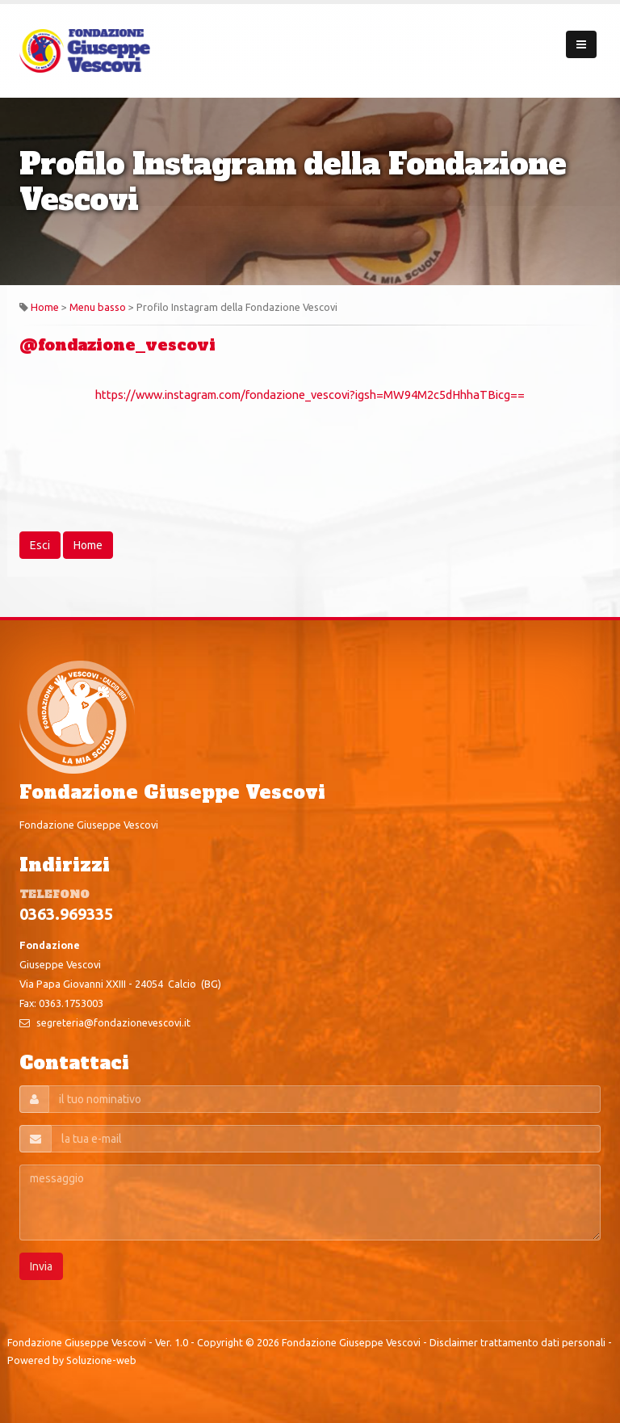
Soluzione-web (101, 1360)
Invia (41, 1266)
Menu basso (97, 307)
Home (45, 307)
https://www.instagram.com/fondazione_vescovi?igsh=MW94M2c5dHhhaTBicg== (310, 394)
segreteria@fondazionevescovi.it (113, 1022)
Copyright (220, 1342)
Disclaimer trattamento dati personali (517, 1342)
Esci (40, 545)
